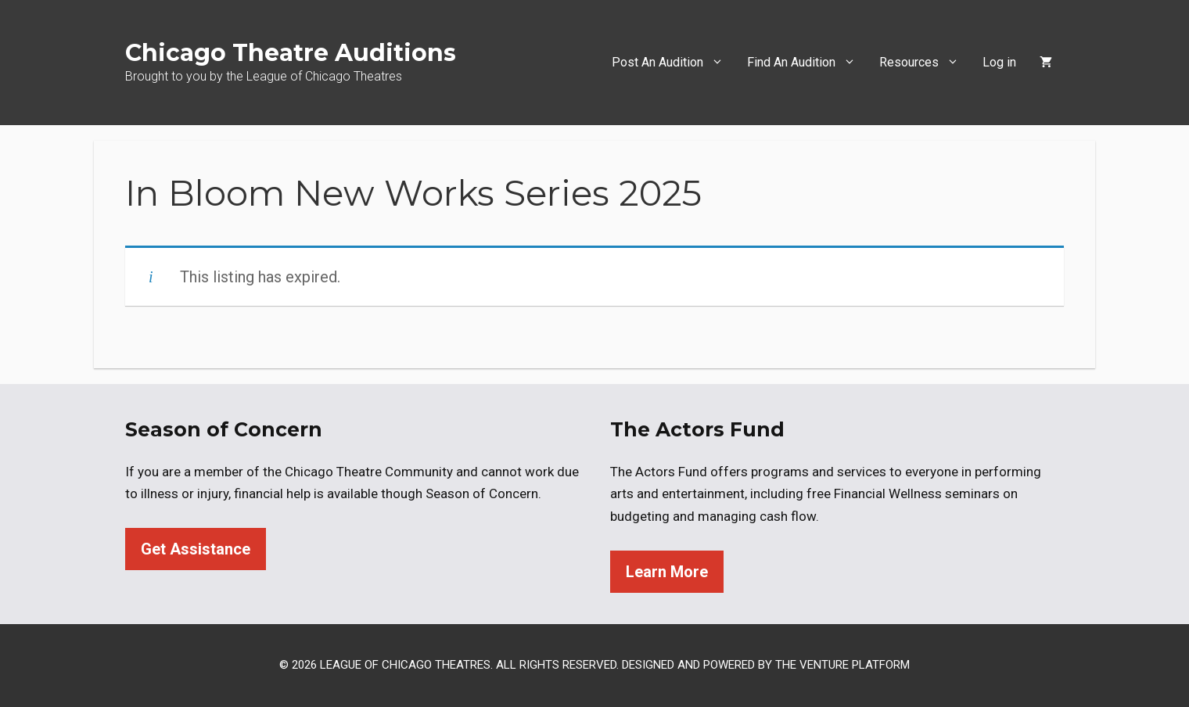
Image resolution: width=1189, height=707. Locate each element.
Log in (999, 62)
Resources (925, 62)
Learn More (667, 571)
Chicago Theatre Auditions (290, 52)
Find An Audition (807, 62)
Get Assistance (195, 549)
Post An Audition (673, 62)
